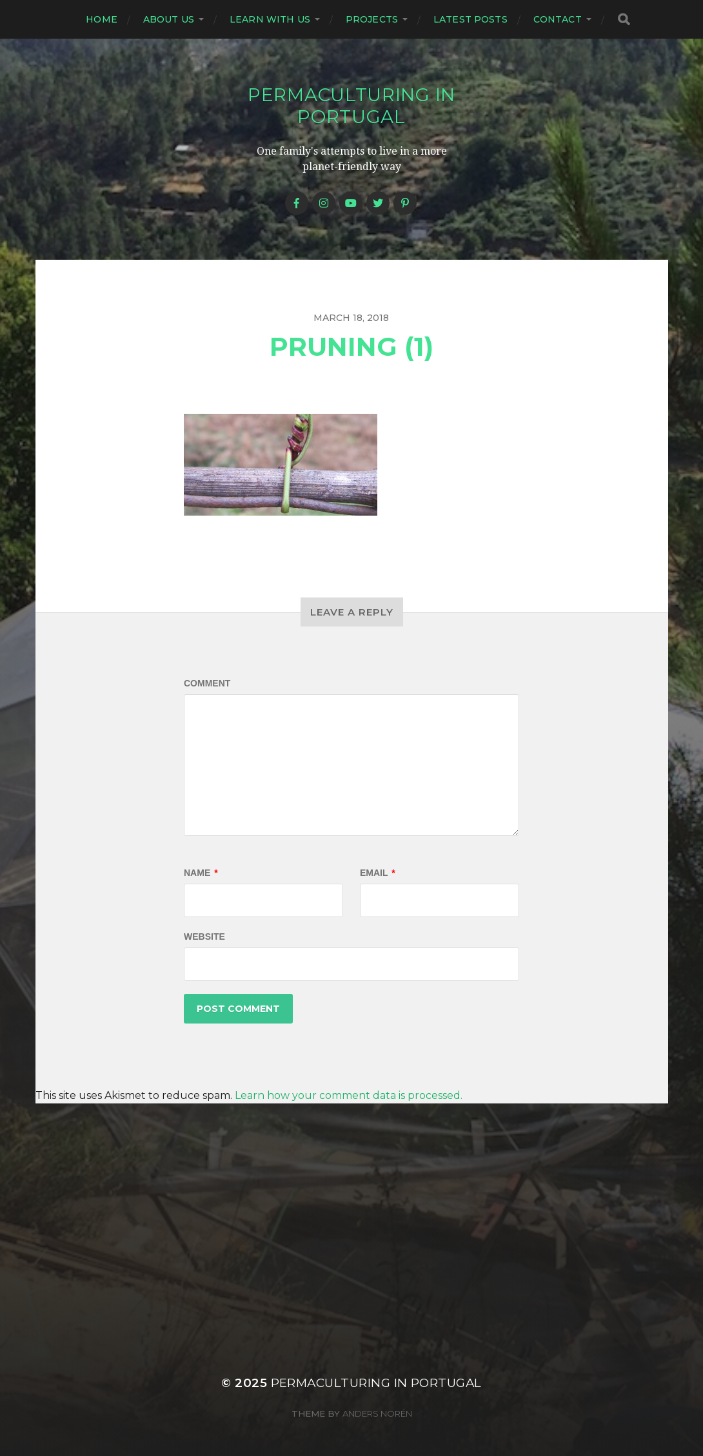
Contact (557, 19)
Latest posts (470, 19)
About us (168, 19)
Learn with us (270, 19)
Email (377, 873)
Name (201, 873)
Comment (207, 683)
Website (204, 936)
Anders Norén (377, 1413)
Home (101, 19)
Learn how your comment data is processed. (348, 1095)
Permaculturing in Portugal (351, 106)
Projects (372, 19)
